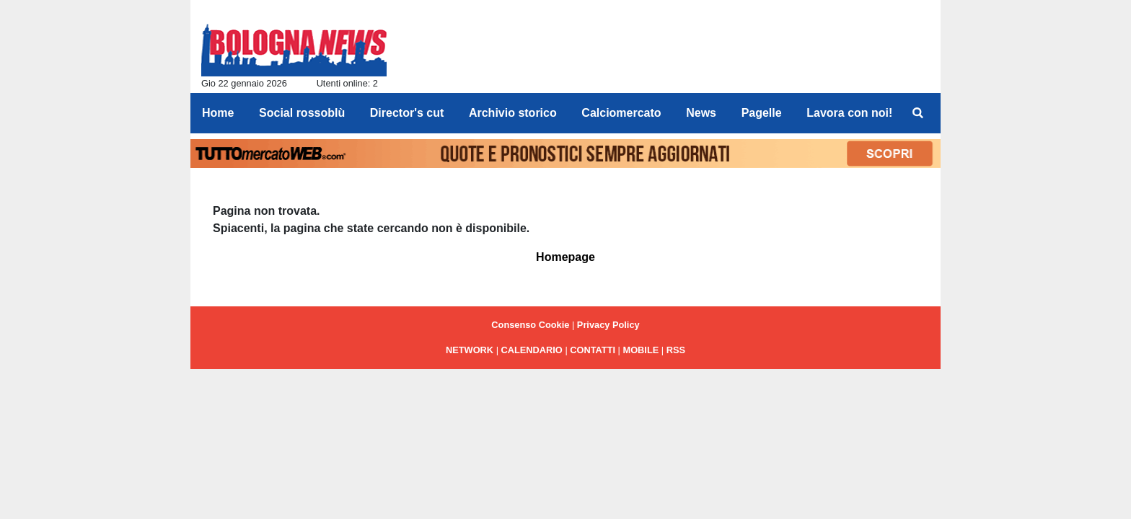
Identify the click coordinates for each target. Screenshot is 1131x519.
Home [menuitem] (218, 113)
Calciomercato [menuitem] (621, 113)
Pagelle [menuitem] (761, 113)
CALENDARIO (532, 350)
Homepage (565, 257)
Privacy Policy (608, 324)
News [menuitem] (701, 113)
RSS (675, 350)
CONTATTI (592, 350)
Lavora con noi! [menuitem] (849, 113)
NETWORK (469, 350)
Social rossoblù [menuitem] (302, 113)
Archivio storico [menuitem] (513, 113)
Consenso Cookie (530, 324)
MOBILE (641, 350)
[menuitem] (917, 113)
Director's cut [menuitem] (407, 113)
